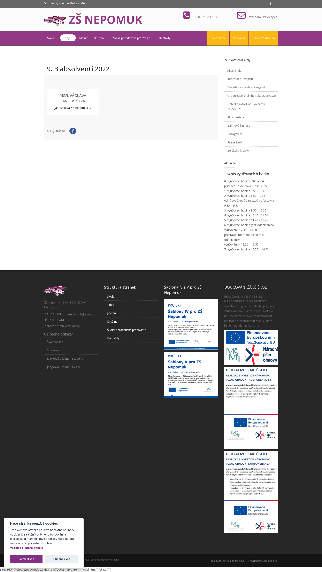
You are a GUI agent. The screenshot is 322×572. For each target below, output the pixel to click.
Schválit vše (26, 559)
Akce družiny (235, 117)
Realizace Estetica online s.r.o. (227, 561)
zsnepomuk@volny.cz (262, 17)
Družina (100, 38)
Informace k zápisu (240, 79)
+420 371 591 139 (205, 17)
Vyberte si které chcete (27, 548)
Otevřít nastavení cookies (262, 561)
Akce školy (234, 71)
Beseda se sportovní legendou (247, 87)
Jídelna (83, 38)
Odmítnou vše (61, 559)
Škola (52, 38)
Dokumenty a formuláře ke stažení (65, 3)
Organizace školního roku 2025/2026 (251, 96)
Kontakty (164, 38)
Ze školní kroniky (238, 150)
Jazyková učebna (264, 38)
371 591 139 (53, 314)
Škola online (218, 38)
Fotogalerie (235, 134)
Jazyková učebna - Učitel (63, 367)
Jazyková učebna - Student (65, 358)
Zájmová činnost (238, 125)
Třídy (67, 38)
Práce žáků (234, 142)
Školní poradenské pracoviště (133, 38)
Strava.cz (239, 38)
